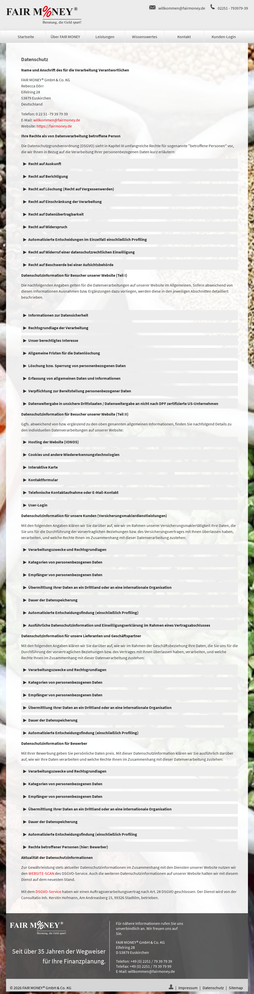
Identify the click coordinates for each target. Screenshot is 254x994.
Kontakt (184, 36)
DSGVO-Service (48, 891)
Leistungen (105, 36)
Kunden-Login (224, 36)
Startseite (26, 36)
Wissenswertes (144, 36)
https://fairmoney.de (54, 126)
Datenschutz (213, 987)
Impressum (188, 987)
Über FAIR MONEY (65, 36)
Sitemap (236, 987)
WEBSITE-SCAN (41, 873)
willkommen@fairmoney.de (181, 8)
